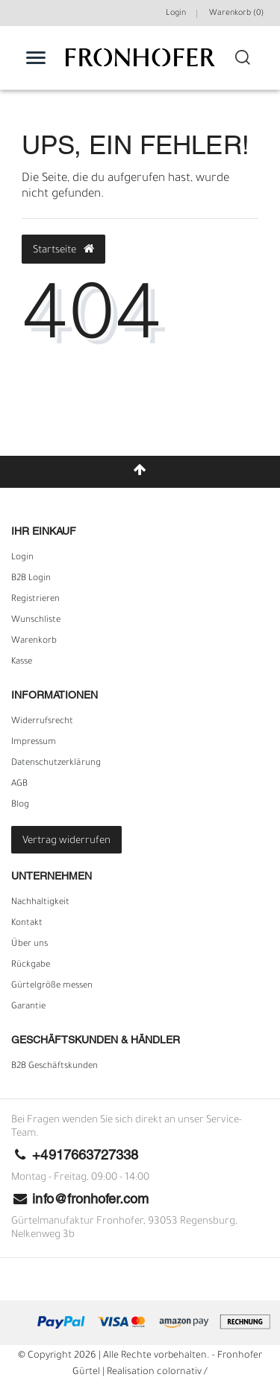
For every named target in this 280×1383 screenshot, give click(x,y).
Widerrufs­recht (42, 721)
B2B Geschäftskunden (54, 1066)
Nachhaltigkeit (40, 902)
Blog (20, 805)
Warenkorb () (236, 13)
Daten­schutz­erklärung (56, 763)
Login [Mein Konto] (176, 13)
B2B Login (31, 578)
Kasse (21, 662)
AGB (19, 784)
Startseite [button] (63, 249)
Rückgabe (30, 965)
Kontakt (27, 923)
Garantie (28, 1007)
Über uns (29, 944)
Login (22, 558)
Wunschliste (35, 620)
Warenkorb (34, 641)
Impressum (33, 742)
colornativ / (182, 1372)
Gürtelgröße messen (52, 986)
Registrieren (35, 599)
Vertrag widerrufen (66, 841)
